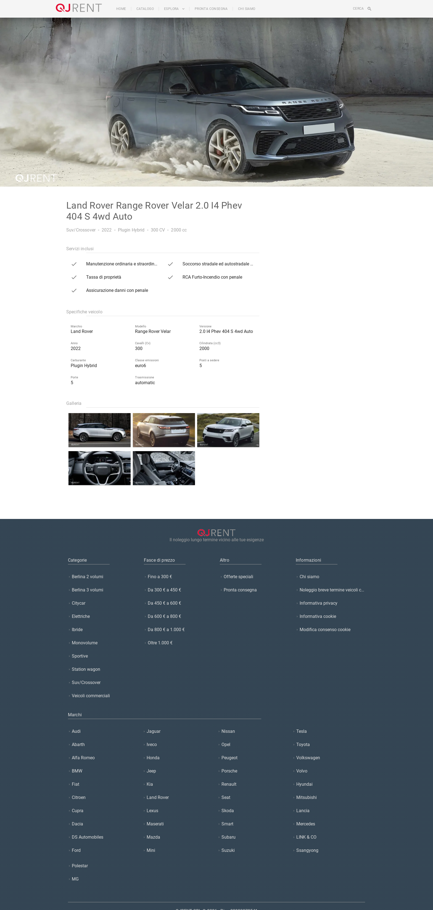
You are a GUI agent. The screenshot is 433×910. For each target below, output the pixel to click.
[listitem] (102, 576)
